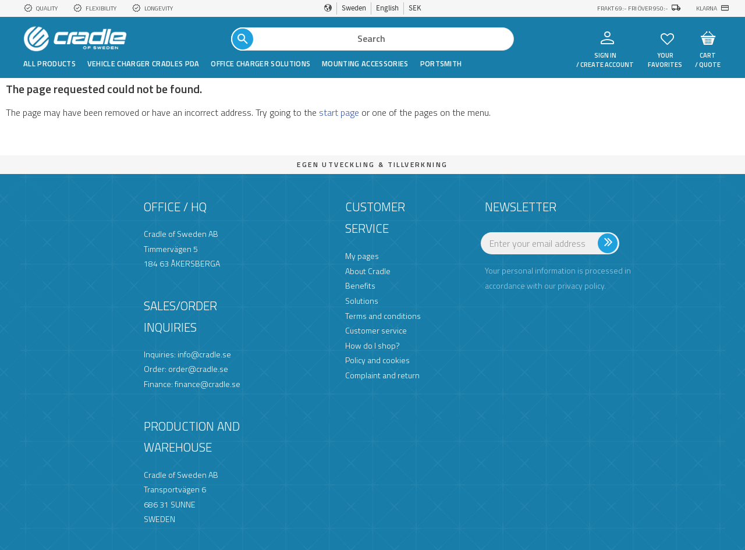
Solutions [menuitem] (361, 300)
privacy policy (581, 285)
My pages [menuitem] (362, 256)
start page (339, 112)
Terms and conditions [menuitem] (383, 316)
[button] (667, 38)
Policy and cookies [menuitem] (377, 360)
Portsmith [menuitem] (441, 63)
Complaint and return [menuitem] (382, 375)
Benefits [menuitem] (360, 285)
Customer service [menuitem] (376, 330)
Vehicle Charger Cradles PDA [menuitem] (143, 63)
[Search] (242, 39)
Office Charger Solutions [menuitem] (260, 63)
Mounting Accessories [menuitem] (365, 63)
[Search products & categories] (372, 39)
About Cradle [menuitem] (368, 271)
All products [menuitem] (49, 63)
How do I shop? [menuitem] (372, 345)
